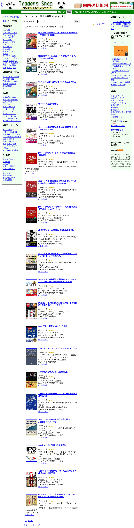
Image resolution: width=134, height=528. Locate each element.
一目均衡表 (7, 47)
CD (16, 132)
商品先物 (6, 81)
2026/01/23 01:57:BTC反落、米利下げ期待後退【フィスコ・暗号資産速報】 (121, 25)
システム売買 (8, 37)
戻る (25, 525)
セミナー (6, 132)
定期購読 (10, 139)
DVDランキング (117, 98)
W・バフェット (9, 107)
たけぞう (14, 100)
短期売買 (6, 30)
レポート (17, 137)
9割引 (16, 150)
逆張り (5, 54)
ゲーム (9, 144)
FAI (16, 61)
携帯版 (2, 5)
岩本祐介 (6, 100)
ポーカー (6, 88)
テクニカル (7, 40)
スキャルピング (9, 35)
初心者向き (11, 159)
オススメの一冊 (117, 100)
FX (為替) (6, 79)
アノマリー (7, 56)
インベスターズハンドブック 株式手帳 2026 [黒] (121, 77)
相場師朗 (6, 97)
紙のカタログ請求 (118, 126)
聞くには (7, 148)
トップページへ (35, 525)
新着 (4, 21)
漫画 (4, 144)
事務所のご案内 (9, 178)
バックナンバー (117, 42)
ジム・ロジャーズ (10, 118)
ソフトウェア (8, 137)
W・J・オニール (9, 116)
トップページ (8, 173)
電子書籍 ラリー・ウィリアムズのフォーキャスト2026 (121, 66)
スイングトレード (10, 33)
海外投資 (12, 84)
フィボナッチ (8, 44)
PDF (120, 121)
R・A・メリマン (9, 114)
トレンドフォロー (10, 51)
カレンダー (7, 130)
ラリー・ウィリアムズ (12, 121)
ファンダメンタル (10, 58)
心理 (4, 65)
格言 (14, 68)
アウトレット (8, 150)
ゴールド (14, 81)
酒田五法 (6, 49)
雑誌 (4, 139)
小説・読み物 (8, 141)
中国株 (5, 84)
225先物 (15, 77)
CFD (13, 79)
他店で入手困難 (9, 166)
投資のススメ (116, 110)
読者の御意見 (116, 105)
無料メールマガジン (119, 103)
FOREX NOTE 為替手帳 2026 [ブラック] (120, 83)
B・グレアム (8, 111)
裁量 (14, 56)
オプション (7, 77)
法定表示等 (7, 180)
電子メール (7, 175)
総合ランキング (117, 96)
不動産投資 (7, 86)
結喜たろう (7, 104)
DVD (12, 132)
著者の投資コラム (118, 112)
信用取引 (6, 162)
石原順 (13, 97)
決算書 (11, 61)
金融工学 (6, 164)
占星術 (9, 68)
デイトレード (15, 30)
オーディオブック (10, 146)
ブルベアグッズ (9, 169)
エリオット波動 (9, 42)
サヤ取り (6, 63)
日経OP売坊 (7, 102)
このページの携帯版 (11, 17)
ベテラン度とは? (100, 24)
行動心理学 (11, 65)
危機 (4, 68)
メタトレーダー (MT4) (12, 134)
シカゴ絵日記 (116, 117)
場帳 (14, 144)
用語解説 (114, 107)
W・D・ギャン (9, 109)
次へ (31, 521)
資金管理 (14, 63)
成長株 (5, 61)
